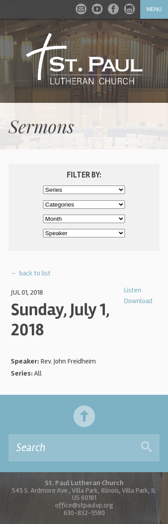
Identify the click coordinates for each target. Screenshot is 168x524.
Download (138, 300)
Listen (132, 290)
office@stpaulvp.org (84, 505)
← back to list (31, 273)
